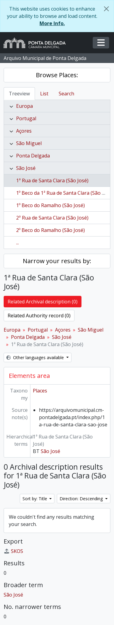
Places (40, 390)
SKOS (13, 551)
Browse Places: (57, 75)
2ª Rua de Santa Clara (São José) (52, 217)
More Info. (52, 23)
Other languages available (35, 357)
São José (26, 168)
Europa (24, 106)
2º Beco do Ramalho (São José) (50, 230)
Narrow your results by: (57, 261)
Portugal (26, 118)
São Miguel (29, 143)
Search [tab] (66, 93)
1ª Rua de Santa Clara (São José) (52, 180)
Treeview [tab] (19, 93)
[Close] (106, 8)
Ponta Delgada (33, 155)
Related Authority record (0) (39, 315)
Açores (24, 130)
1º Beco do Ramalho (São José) (50, 205)
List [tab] (44, 93)
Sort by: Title (35, 498)
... (17, 242)
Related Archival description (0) (43, 301)
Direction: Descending (82, 498)
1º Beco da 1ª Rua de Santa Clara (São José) (64, 193)
